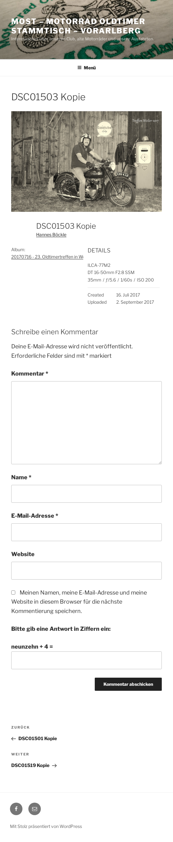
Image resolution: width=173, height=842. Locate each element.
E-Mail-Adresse (34, 515)
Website (23, 554)
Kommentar (29, 373)
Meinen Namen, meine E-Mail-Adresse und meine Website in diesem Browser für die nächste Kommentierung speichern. (79, 602)
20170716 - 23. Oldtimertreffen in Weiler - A (54, 256)
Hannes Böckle (51, 234)
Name (21, 477)
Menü (86, 67)
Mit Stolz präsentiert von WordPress (46, 826)
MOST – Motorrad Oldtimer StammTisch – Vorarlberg (78, 26)
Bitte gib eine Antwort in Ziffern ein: (61, 628)
